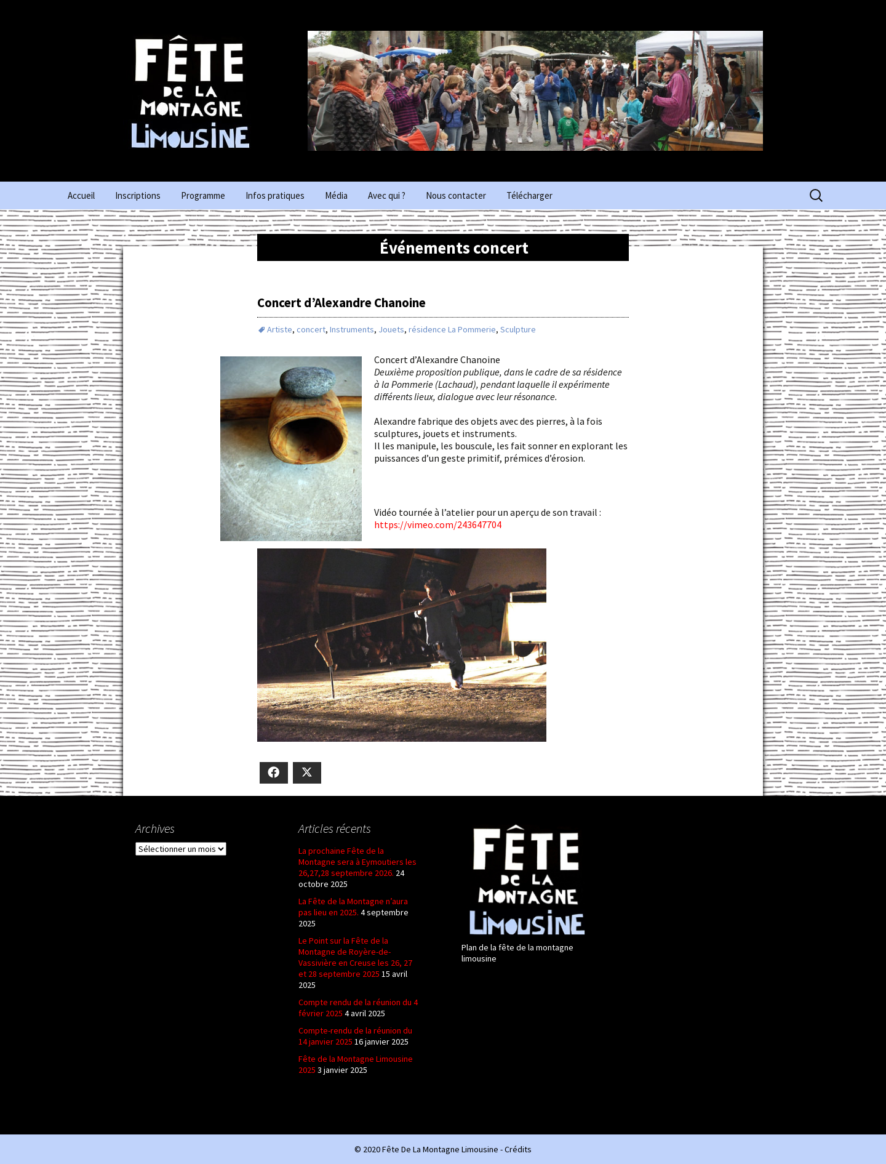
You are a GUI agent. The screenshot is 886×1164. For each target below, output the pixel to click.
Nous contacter (456, 195)
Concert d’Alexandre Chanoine (341, 303)
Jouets (391, 329)
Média (336, 195)
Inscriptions (138, 195)
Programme (203, 195)
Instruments (352, 329)
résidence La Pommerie (452, 329)
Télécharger (529, 195)
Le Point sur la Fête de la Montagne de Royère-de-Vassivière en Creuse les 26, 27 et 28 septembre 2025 (355, 957)
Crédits (518, 1149)
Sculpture (518, 329)
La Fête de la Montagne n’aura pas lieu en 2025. (353, 907)
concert (311, 329)
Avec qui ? (386, 195)
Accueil (81, 195)
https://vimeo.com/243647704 (437, 524)
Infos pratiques (275, 195)
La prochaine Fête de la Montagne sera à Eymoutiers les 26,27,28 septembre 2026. (357, 861)
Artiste (279, 329)
